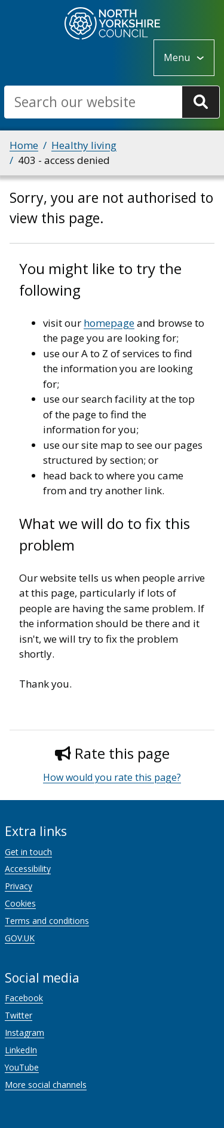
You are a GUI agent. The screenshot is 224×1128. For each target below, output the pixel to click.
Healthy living (83, 145)
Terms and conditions (47, 920)
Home (24, 145)
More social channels (46, 1084)
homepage (109, 323)
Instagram (24, 1032)
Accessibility (28, 868)
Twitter (18, 1015)
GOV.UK (20, 938)
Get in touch (28, 852)
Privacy (18, 886)
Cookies (20, 903)
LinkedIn (21, 1050)
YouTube (22, 1067)
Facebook (24, 998)
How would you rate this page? (112, 777)
